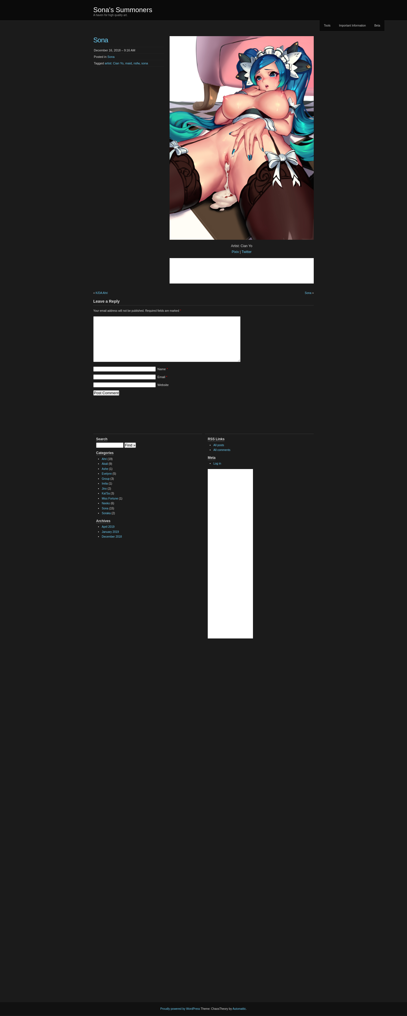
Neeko (106, 503)
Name (162, 369)
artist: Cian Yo (114, 63)
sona (144, 63)
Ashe (105, 468)
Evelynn (107, 473)
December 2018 (112, 536)
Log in (217, 463)
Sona (110, 56)
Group (106, 478)
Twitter (247, 252)
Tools (327, 25)
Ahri (104, 459)
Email (162, 377)
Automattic (239, 1008)
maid (128, 63)
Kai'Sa (106, 493)
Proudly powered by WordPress (180, 1008)
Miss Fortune (110, 498)
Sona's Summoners (122, 10)
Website (163, 385)
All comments (221, 450)
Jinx (104, 488)
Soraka (106, 513)
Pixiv (235, 252)
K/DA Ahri (102, 293)
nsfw (136, 63)
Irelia (105, 483)
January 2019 (110, 531)
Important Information (352, 25)
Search (101, 439)
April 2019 (108, 526)
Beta (377, 25)
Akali (105, 463)
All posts (218, 445)
